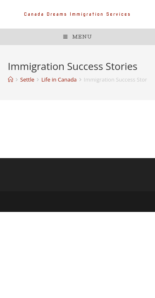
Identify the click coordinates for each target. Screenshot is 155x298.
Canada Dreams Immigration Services (77, 14)
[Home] (10, 79)
